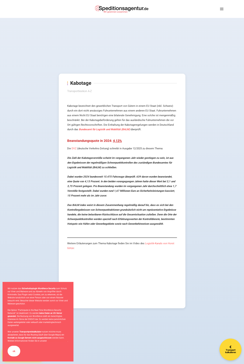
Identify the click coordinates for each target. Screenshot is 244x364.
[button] (221, 9)
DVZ (74, 148)
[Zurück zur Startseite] (122, 9)
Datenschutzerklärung (57, 341)
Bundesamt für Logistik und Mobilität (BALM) (104, 129)
